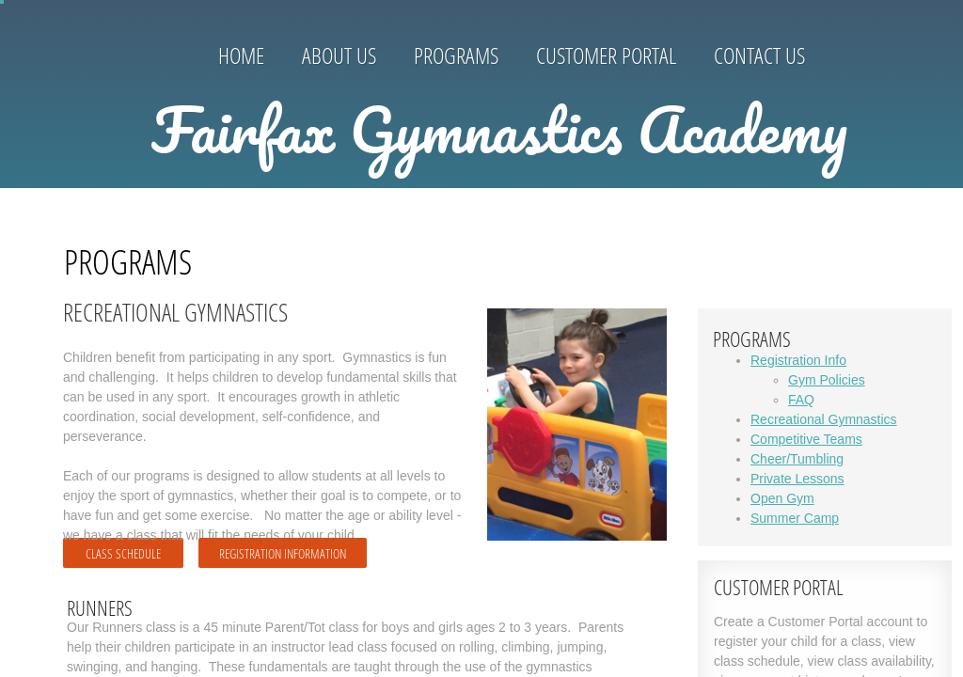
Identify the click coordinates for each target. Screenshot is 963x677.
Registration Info (798, 360)
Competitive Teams (806, 439)
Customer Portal (606, 55)
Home (241, 55)
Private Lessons (797, 478)
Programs (456, 55)
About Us (339, 55)
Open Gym (782, 498)
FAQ (801, 399)
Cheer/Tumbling (797, 458)
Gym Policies (826, 379)
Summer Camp (794, 518)
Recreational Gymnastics (823, 419)
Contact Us (759, 55)
